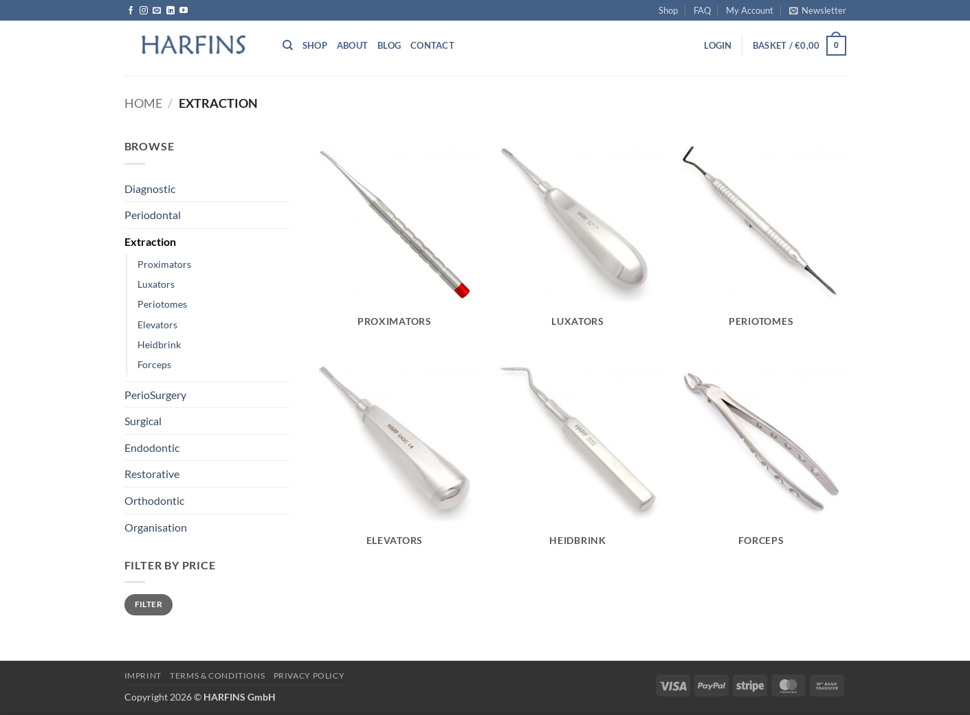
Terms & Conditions (217, 675)
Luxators (156, 284)
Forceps (154, 364)
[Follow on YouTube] (183, 11)
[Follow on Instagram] (144, 11)
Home (143, 103)
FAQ (702, 10)
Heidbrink (159, 344)
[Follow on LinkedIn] (170, 11)
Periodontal (152, 214)
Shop (668, 10)
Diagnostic (149, 188)
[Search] (288, 45)
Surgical (143, 420)
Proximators (164, 264)
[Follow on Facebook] (130, 11)
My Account (749, 10)
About (352, 45)
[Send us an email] (157, 11)
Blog (389, 45)
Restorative (151, 473)
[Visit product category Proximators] (394, 240)
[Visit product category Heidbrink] (578, 459)
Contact (432, 45)
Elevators (157, 324)
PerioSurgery (155, 394)
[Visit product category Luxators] (578, 240)
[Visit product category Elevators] (394, 459)
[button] (817, 10)
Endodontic (151, 447)
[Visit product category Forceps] (761, 459)
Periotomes (162, 304)
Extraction (150, 241)
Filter (148, 604)
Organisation (155, 527)
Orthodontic (154, 500)
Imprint (143, 675)
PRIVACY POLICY (309, 675)
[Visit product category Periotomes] (761, 240)
